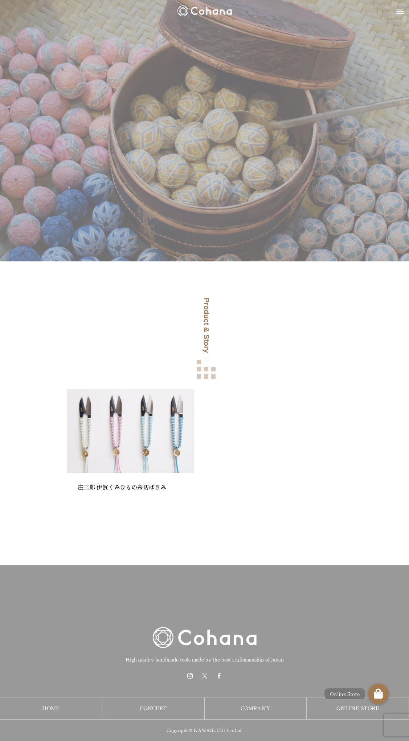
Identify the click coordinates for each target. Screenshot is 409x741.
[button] (378, 694)
